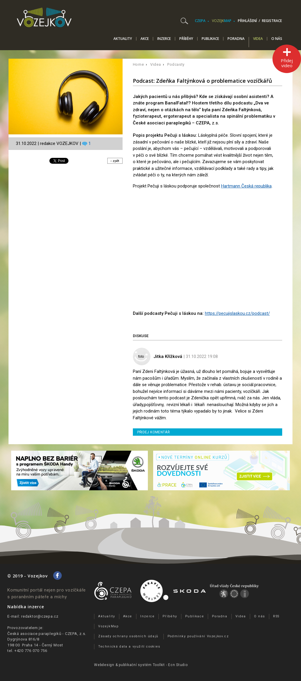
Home (138, 64)
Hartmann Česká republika (246, 186)
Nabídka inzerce (25, 606)
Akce (145, 38)
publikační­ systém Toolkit (142, 665)
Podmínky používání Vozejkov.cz (198, 636)
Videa (258, 39)
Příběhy (186, 38)
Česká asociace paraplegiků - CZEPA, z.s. (46, 633)
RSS (276, 616)
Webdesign (104, 665)
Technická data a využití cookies (129, 646)
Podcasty (176, 64)
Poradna (236, 38)
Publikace (210, 38)
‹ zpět (114, 160)
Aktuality (122, 38)
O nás (276, 38)
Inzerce (164, 38)
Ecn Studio (178, 665)
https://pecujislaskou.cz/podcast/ (237, 313)
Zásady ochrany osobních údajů (128, 636)
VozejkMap (108, 626)
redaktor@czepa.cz (39, 616)
